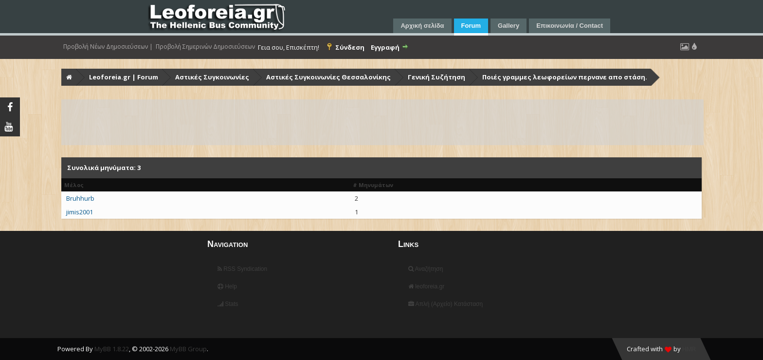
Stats (228, 304)
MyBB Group (188, 348)
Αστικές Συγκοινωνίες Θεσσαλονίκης (328, 77)
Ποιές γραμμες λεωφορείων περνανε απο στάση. (564, 77)
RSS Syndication (242, 268)
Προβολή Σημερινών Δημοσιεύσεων (205, 47)
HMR (689, 348)
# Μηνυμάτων (373, 185)
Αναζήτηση (425, 268)
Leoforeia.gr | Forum (123, 77)
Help (227, 286)
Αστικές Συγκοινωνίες (212, 77)
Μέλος (74, 185)
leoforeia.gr (426, 286)
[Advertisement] (354, 122)
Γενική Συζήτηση (436, 77)
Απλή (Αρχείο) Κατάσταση (445, 304)
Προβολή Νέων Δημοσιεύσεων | (108, 47)
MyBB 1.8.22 (111, 348)
